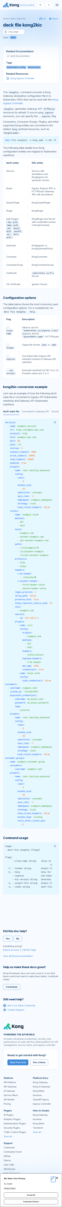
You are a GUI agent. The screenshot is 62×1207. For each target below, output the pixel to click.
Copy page (11, 32)
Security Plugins (12, 1127)
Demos (7, 1160)
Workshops (9, 1169)
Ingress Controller (42, 1104)
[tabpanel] (31, 623)
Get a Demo (39, 1062)
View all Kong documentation (18, 956)
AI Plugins (8, 1115)
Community (9, 1147)
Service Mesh (11, 1095)
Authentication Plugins (15, 1123)
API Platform (10, 1082)
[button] (55, 140)
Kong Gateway (40, 1082)
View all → (9, 1136)
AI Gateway (9, 1091)
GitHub (7, 1156)
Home (6, 19)
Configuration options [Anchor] (19, 298)
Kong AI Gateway (41, 1086)
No (17, 938)
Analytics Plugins (12, 1119)
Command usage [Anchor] (15, 838)
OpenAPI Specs (41, 1099)
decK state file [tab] (11, 411)
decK (13, 19)
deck (13, 37)
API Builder (9, 1099)
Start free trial (18, 1062)
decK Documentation (18, 56)
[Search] (40, 4)
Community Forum (13, 1151)
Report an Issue (11, 950)
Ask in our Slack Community (19, 1005)
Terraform (38, 1127)
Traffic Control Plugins (15, 1132)
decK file (21, 19)
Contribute (12, 987)
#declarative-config (16, 67)
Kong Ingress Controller (23, 78)
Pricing (7, 1104)
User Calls (9, 1164)
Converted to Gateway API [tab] (35, 411)
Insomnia (37, 1095)
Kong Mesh (38, 1091)
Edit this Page (29, 950)
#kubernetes (34, 67)
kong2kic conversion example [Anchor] (25, 387)
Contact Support (13, 1009)
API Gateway (10, 1086)
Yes (8, 938)
